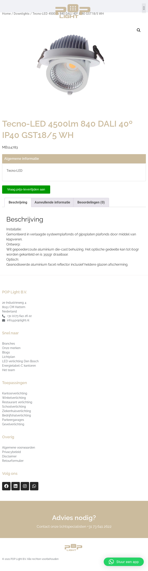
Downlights (22, 14)
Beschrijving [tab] (18, 202)
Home (6, 14)
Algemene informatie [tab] (21, 159)
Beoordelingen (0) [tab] (91, 202)
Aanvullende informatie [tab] (52, 202)
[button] (144, 8)
